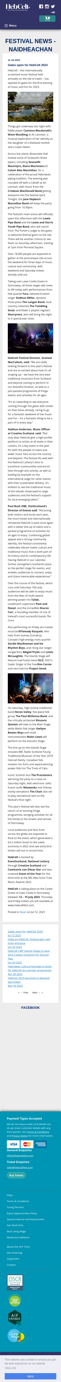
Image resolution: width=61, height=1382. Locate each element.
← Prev (24, 992)
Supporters (13, 1258)
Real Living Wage (16, 1231)
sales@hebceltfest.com (20, 1167)
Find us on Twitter (52, 6)
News (23, 912)
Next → (36, 992)
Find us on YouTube (52, 12)
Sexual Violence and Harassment (25, 1219)
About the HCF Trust (18, 1246)
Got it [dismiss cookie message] (30, 1376)
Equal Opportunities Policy (22, 1213)
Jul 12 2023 (14, 935)
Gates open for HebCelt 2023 (25, 931)
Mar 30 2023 (15, 986)
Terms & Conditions (38, 1131)
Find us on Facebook (41, 6)
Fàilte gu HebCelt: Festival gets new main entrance (29, 941)
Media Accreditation (18, 1237)
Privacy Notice (20, 1135)
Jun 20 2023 (15, 962)
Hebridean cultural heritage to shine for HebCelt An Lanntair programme (30, 968)
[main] (30, 488)
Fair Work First (15, 1225)
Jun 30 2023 (15, 947)
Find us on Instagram (47, 6)
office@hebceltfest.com (20, 1155)
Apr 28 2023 (15, 974)
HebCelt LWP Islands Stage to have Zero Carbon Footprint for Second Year (29, 954)
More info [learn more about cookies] (10, 1367)
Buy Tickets (16, 1175)
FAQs (10, 1195)
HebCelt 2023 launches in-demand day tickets (28, 980)
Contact (11, 1264)
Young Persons (15, 1207)
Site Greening (14, 1252)
